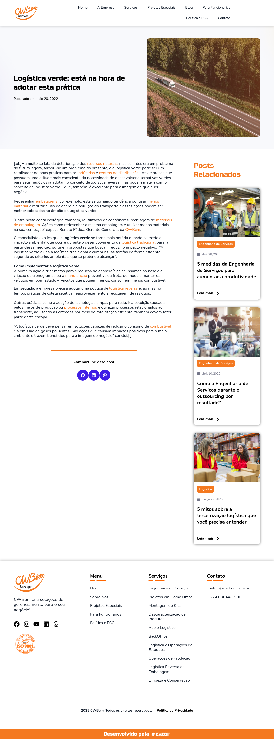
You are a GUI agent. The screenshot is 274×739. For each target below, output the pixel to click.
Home (82, 7)
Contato (224, 18)
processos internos (80, 307)
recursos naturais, (102, 163)
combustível (160, 326)
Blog (189, 7)
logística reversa (123, 288)
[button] (82, 375)
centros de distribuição (118, 173)
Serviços (130, 7)
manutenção (76, 275)
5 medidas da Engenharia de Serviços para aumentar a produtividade (226, 270)
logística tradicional (139, 242)
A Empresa (106, 7)
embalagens (46, 201)
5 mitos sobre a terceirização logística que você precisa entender (226, 515)
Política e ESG (197, 18)
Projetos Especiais (161, 7)
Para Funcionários (216, 7)
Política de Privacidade (175, 710)
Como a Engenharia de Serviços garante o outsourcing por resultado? (222, 393)
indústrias (86, 173)
